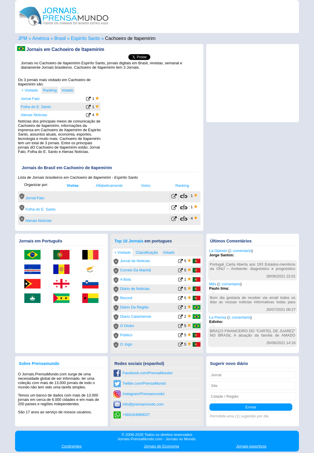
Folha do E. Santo (36, 107)
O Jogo (126, 344)
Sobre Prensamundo (39, 363)
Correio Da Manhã (135, 270)
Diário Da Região (134, 307)
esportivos (251, 446)
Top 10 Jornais (128, 241)
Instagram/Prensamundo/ (144, 394)
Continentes (71, 446)
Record (126, 298)
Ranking (182, 185)
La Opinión (218, 251)
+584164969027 (136, 414)
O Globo (127, 326)
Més (212, 284)
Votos (146, 185)
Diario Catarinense (135, 316)
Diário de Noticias (134, 288)
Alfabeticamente (109, 185)
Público (126, 335)
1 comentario (240, 251)
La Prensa (217, 317)
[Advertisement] (151, 113)
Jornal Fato (30, 98)
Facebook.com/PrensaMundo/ (148, 373)
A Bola (125, 279)
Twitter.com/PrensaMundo (144, 383)
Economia (161, 446)
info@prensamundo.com (143, 404)
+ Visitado (29, 90)
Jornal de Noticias (135, 261)
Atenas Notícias (34, 115)
